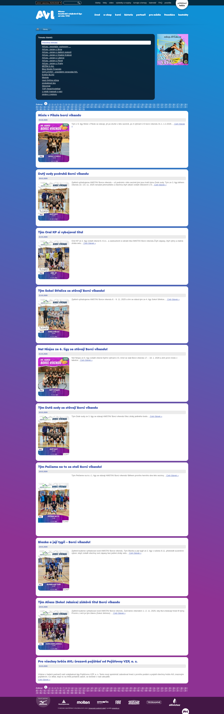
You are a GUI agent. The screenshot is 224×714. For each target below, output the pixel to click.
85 (60, 109)
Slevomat (46, 86)
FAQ (160, 3)
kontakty (183, 14)
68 (146, 107)
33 (162, 104)
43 (48, 107)
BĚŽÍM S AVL (48, 66)
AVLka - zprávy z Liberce (53, 58)
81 (45, 109)
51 (80, 107)
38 (181, 104)
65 (134, 107)
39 (185, 104)
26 (135, 104)
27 (139, 104)
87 (68, 109)
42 (45, 107)
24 (127, 104)
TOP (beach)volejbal (51, 88)
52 (84, 107)
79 (37, 109)
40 (37, 107)
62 (123, 107)
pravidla (168, 3)
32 (158, 104)
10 (72, 104)
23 (123, 104)
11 (76, 104)
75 (173, 107)
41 (41, 107)
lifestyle (45, 77)
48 (68, 107)
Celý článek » (160, 185)
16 (96, 104)
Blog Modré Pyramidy (51, 69)
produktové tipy (49, 83)
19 (107, 104)
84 (56, 109)
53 (87, 107)
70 (154, 107)
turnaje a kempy (140, 3)
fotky (105, 3)
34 (166, 104)
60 (115, 107)
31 (154, 104)
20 (111, 104)
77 (181, 107)
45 (56, 107)
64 (130, 107)
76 (177, 107)
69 (150, 107)
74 (169, 107)
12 (80, 104)
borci (118, 14)
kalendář (152, 3)
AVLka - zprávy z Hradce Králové (57, 55)
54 (91, 107)
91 (84, 109)
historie (128, 14)
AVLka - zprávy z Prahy (52, 63)
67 (142, 107)
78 (185, 107)
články (97, 3)
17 (99, 104)
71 (158, 107)
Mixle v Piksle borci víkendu (59, 115)
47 (64, 107)
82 (48, 109)
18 (103, 104)
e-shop (107, 14)
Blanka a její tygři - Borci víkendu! (64, 542)
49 (72, 107)
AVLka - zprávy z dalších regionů (56, 52)
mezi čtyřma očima (50, 80)
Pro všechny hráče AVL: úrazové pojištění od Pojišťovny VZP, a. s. (88, 661)
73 (166, 107)
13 (84, 104)
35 (170, 104)
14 (88, 104)
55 (95, 107)
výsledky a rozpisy (123, 3)
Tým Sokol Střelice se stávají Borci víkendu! (71, 291)
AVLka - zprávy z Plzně (52, 60)
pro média (155, 14)
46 (60, 107)
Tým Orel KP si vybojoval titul (60, 232)
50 (76, 107)
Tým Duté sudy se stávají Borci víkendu (68, 408)
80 (41, 109)
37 (178, 104)
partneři (141, 14)
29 (146, 104)
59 (111, 107)
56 (99, 107)
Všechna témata (49, 42)
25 (131, 104)
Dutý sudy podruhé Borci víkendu (63, 174)
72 (162, 107)
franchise (169, 14)
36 (174, 104)
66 (138, 107)
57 (103, 107)
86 (64, 109)
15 (92, 104)
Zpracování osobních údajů (97, 708)
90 (80, 109)
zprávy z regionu (49, 94)
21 (115, 104)
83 (52, 109)
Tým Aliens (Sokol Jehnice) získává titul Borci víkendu (79, 602)
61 (119, 107)
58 (107, 107)
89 (76, 109)
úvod (97, 14)
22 (119, 104)
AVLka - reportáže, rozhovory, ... (56, 46)
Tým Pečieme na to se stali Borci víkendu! (70, 467)
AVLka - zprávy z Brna (52, 49)
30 (150, 104)
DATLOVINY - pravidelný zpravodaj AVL (60, 72)
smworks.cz (115, 708)
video (111, 3)
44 (52, 107)
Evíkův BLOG (48, 74)
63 (127, 107)
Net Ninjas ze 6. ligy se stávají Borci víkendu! (72, 349)
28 (142, 104)
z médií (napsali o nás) (52, 91)
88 (72, 109)
